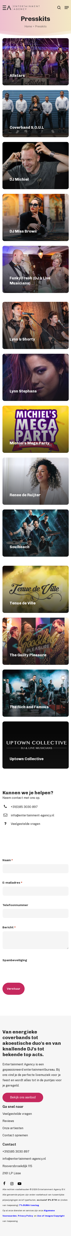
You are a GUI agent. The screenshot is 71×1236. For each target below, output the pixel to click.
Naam (7, 860)
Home (28, 26)
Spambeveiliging (14, 960)
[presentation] (31, 971)
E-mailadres (12, 882)
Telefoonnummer (15, 905)
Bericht (9, 927)
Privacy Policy (25, 1215)
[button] (67, 7)
